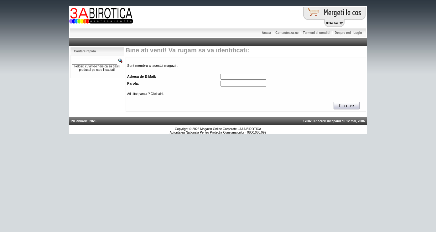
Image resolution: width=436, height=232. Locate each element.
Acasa (266, 32)
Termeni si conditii (316, 32)
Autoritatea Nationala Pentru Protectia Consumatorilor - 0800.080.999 (218, 132)
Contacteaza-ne (286, 32)
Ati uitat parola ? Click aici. (145, 94)
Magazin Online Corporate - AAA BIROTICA (230, 129)
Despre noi (343, 32)
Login (358, 32)
